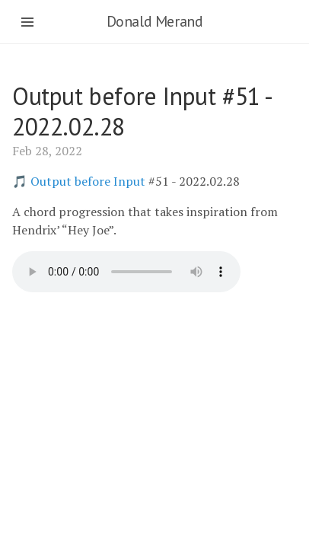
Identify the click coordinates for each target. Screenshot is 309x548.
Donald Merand (155, 21)
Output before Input (87, 181)
